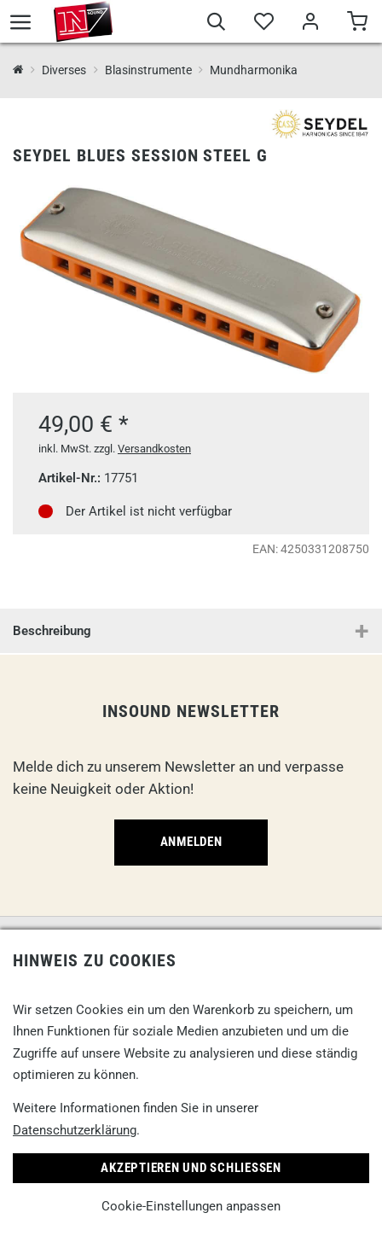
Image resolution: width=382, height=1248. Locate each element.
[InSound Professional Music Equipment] (18, 70)
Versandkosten (154, 448)
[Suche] (216, 23)
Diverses (64, 70)
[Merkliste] (263, 23)
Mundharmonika (254, 70)
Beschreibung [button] (52, 631)
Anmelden (191, 841)
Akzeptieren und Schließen (191, 1167)
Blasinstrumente (148, 70)
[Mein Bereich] (309, 23)
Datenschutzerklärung (74, 1130)
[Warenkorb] (356, 23)
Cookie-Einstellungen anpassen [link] (191, 1206)
